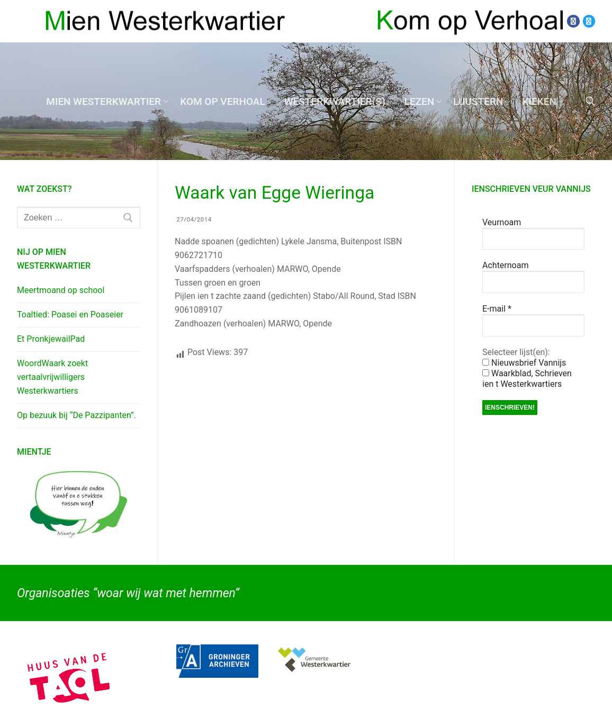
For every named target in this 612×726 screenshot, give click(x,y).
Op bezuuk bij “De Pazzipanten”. (76, 415)
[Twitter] (589, 21)
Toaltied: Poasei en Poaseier (70, 314)
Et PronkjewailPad (51, 339)
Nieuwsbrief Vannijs (524, 363)
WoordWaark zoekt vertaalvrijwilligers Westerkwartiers (52, 377)
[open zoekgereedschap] (590, 101)
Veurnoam (501, 222)
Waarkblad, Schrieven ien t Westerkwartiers (527, 378)
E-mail (496, 309)
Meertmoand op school (60, 290)
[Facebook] (573, 21)
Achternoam (505, 265)
